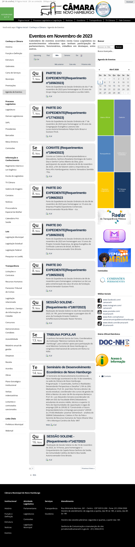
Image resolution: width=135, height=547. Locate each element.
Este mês (72, 64)
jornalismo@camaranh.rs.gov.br (75, 529)
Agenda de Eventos (106, 59)
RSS (34, 475)
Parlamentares (30, 508)
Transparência (95, 20)
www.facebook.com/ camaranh (111, 301)
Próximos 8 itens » (88, 468)
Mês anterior (59, 64)
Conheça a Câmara (37, 27)
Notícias (69, 20)
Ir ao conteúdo (35, 1)
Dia (77, 55)
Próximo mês (86, 64)
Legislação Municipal (28, 526)
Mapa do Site (49, 1)
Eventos (8, 533)
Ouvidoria (81, 20)
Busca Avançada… (105, 51)
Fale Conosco (124, 20)
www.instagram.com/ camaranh (112, 306)
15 (114, 85)
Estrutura (9, 522)
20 (105, 89)
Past (48, 55)
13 (105, 85)
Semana (67, 55)
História (8, 508)
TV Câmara (110, 20)
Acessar (129, 1)
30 (105, 78)
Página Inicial (21, 1)
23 (119, 89)
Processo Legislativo (11, 102)
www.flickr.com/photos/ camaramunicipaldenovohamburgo (118, 318)
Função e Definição (9, 515)
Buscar (101, 41)
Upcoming (37, 55)
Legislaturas (29, 513)
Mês (57, 55)
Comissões (28, 519)
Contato (107, 376)
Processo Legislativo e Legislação (47, 20)
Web (48, 424)
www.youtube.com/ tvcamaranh (111, 312)
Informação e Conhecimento (12, 159)
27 (105, 93)
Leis (7, 231)
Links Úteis (11, 418)
